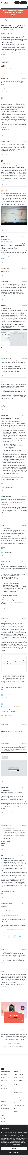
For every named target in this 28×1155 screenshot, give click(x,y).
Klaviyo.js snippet (12, 462)
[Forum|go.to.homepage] (6, 3)
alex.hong (5, 415)
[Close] (27, 1126)
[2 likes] (7, 487)
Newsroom (3, 1121)
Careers (3, 1124)
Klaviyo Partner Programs (4, 1100)
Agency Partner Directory (4, 1105)
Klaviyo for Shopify (18, 1074)
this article (11, 683)
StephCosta (6, 141)
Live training (4, 1088)
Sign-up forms (5, 62)
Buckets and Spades (8, 903)
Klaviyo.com (4, 1074)
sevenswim (6, 743)
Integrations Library (5, 1108)
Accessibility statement (19, 1046)
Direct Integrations (18, 1092)
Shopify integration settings (11, 460)
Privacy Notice (16, 1144)
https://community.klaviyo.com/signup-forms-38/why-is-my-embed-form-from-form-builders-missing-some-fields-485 (14, 126)
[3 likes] (7, 66)
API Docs (16, 1108)
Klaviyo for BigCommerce (20, 1080)
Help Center (4, 1083)
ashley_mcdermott (7, 33)
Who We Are (4, 1118)
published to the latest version (9, 104)
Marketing (4, 20)
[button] (2, 3)
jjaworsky (5, 78)
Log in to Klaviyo (5, 1077)
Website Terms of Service (16, 1142)
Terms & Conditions (8, 1046)
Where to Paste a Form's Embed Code (13, 167)
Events (15, 1102)
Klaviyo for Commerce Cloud (19, 1083)
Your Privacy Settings (14, 1152)
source (17, 473)
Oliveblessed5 (6, 561)
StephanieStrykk (7, 825)
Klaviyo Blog (4, 1080)
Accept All (14, 1148)
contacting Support (14, 531)
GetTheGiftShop (7, 358)
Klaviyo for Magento (18, 1087)
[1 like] (6, 552)
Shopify (19, 166)
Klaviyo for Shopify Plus (19, 1077)
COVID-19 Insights (18, 1100)
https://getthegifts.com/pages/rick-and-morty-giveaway (13, 368)
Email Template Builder (19, 1105)
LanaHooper (6, 281)
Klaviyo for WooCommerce (20, 1089)
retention (5, 381)
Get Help (16, 1111)
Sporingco (5, 971)
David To (5, 98)
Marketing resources (6, 1085)
